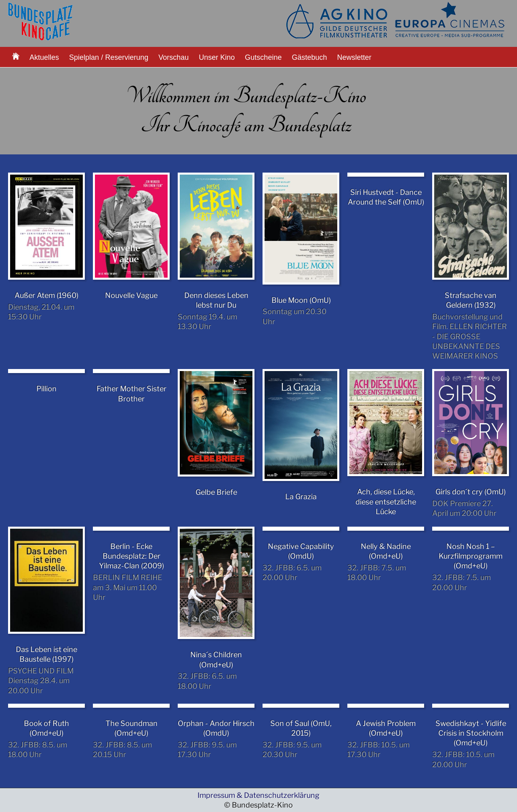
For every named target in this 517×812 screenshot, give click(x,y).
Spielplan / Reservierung (108, 57)
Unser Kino (217, 57)
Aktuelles (44, 57)
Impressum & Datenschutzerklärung (258, 795)
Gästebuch (309, 57)
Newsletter (354, 57)
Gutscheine (263, 57)
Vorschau (173, 57)
